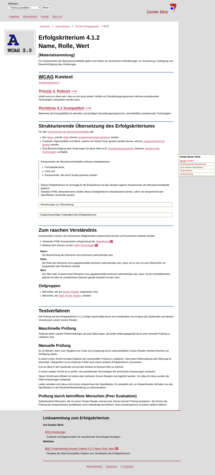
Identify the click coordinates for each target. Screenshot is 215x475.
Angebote (14, 16)
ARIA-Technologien (86, 245)
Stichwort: (13, 3)
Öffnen (45, 7)
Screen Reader (71, 292)
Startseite (45, 26)
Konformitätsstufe (49, 82)
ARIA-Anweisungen (55, 432)
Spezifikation (104, 241)
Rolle (66, 137)
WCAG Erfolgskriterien (87, 26)
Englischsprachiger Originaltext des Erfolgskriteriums (68, 214)
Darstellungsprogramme (121, 148)
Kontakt (45, 16)
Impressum (112, 466)
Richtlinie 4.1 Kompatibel (62, 108)
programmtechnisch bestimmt (94, 137)
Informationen (30, 16)
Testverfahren (186, 171)
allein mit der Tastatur (70, 295)
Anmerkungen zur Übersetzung (56, 204)
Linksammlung (186, 174)
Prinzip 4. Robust (55, 91)
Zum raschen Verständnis (191, 167)
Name (50, 137)
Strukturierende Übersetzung (193, 164)
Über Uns (57, 16)
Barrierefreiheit (95, 466)
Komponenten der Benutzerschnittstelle (68, 132)
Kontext (187, 161)
